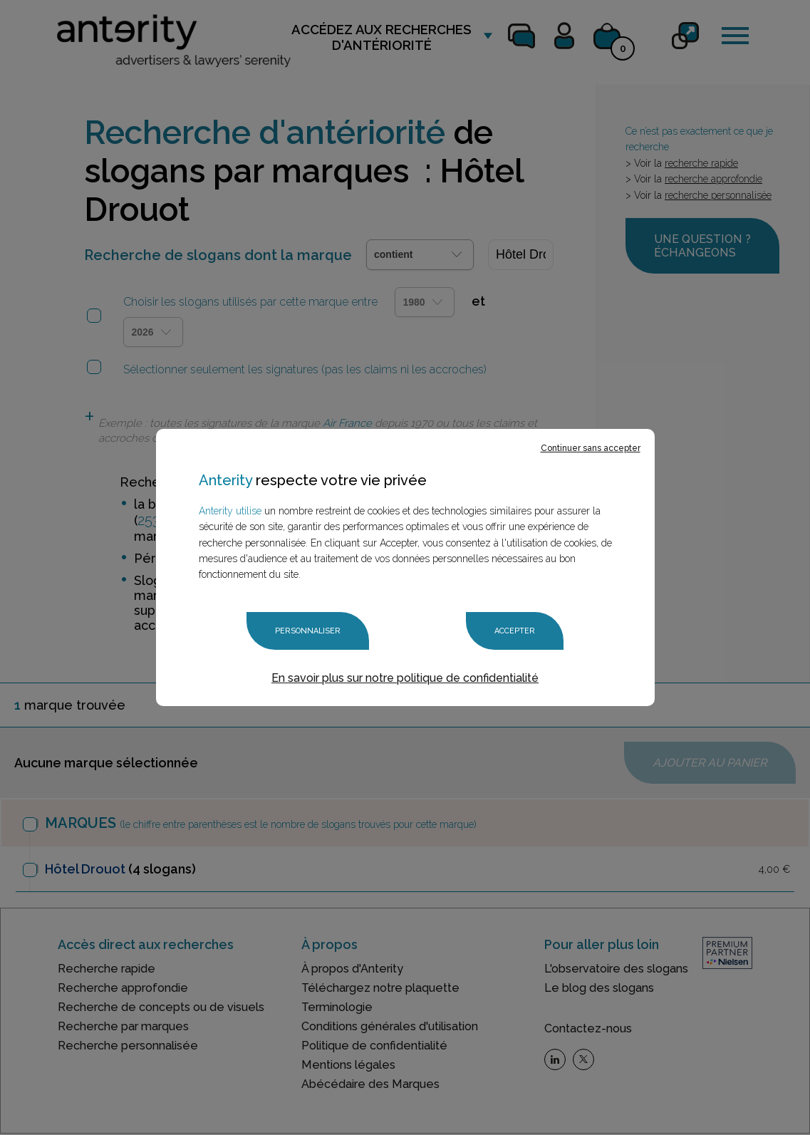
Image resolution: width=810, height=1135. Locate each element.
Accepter (514, 631)
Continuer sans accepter (590, 448)
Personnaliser (308, 631)
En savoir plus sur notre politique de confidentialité (405, 678)
